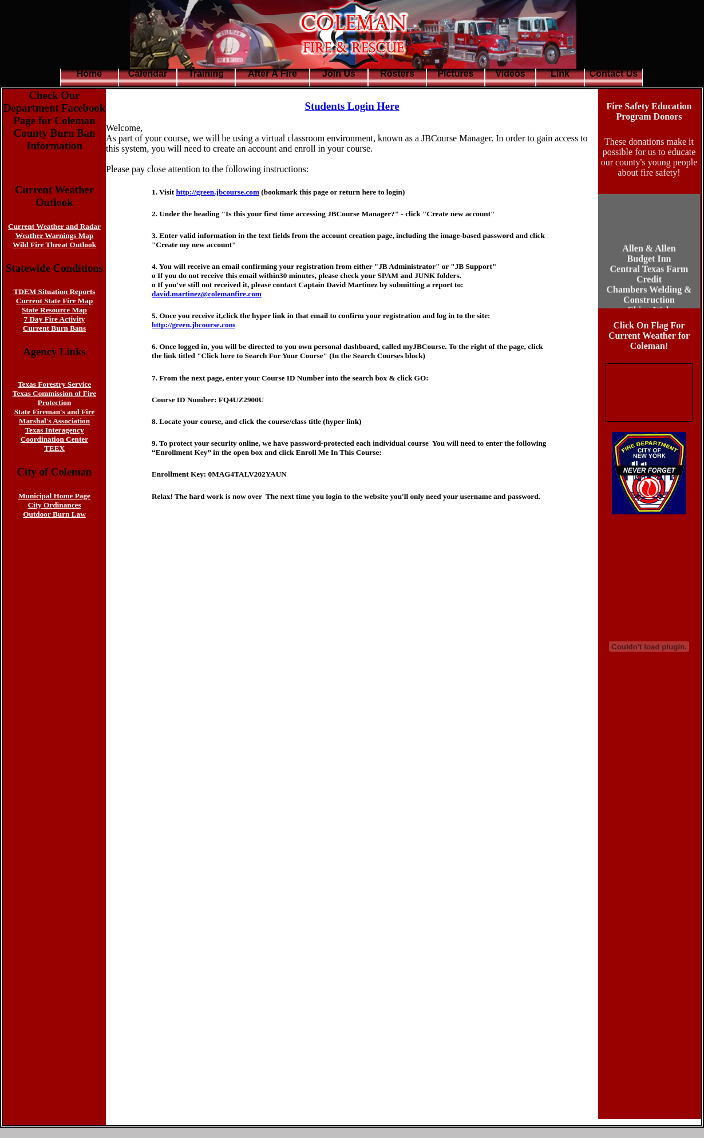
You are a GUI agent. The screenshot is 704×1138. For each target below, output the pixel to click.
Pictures (455, 73)
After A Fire (272, 73)
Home (89, 73)
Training (206, 73)
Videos (510, 73)
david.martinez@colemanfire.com (207, 294)
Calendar (147, 73)
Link (560, 73)
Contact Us (614, 73)
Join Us (338, 73)
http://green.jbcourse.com (217, 192)
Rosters (397, 73)
